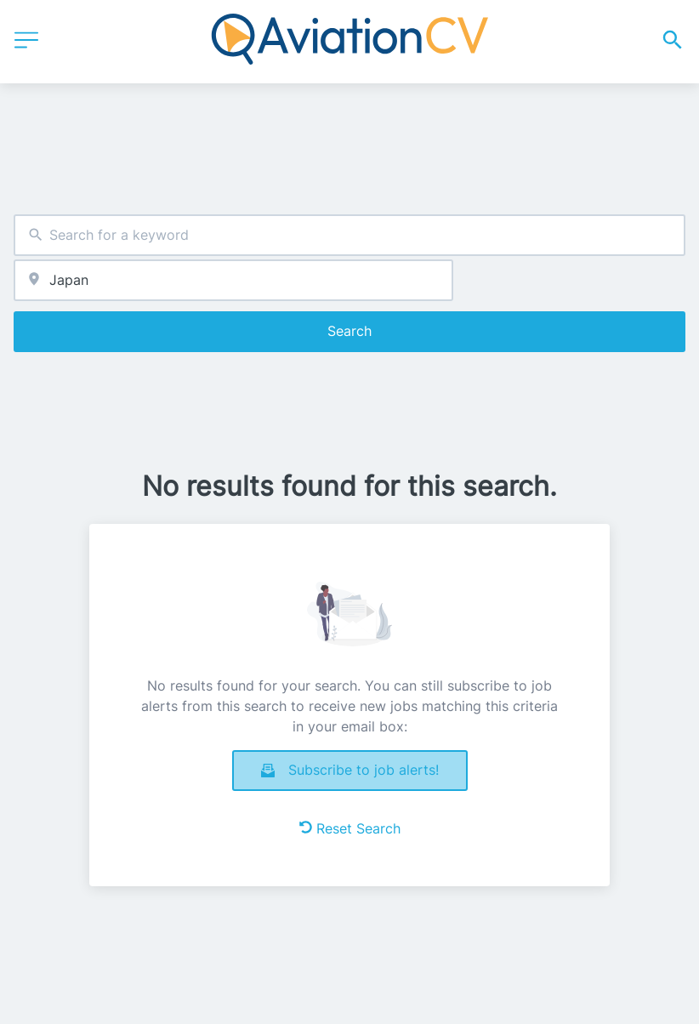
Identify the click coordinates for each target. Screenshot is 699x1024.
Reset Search (350, 828)
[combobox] (349, 235)
